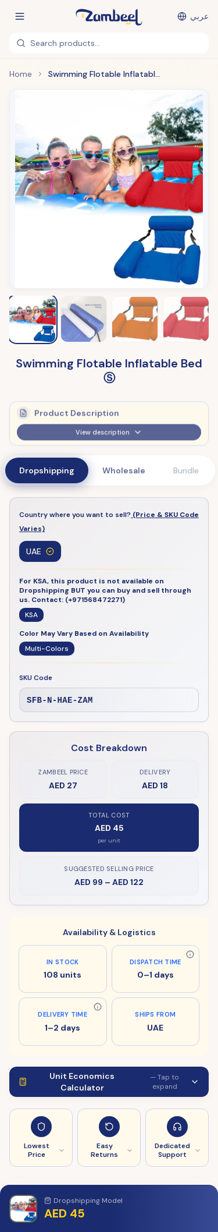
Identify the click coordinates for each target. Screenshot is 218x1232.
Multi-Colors (47, 648)
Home (20, 74)
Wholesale (123, 470)
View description (109, 435)
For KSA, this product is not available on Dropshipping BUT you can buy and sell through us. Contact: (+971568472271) (105, 590)
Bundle (186, 470)
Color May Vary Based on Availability (84, 633)
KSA (31, 614)
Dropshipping (46, 470)
